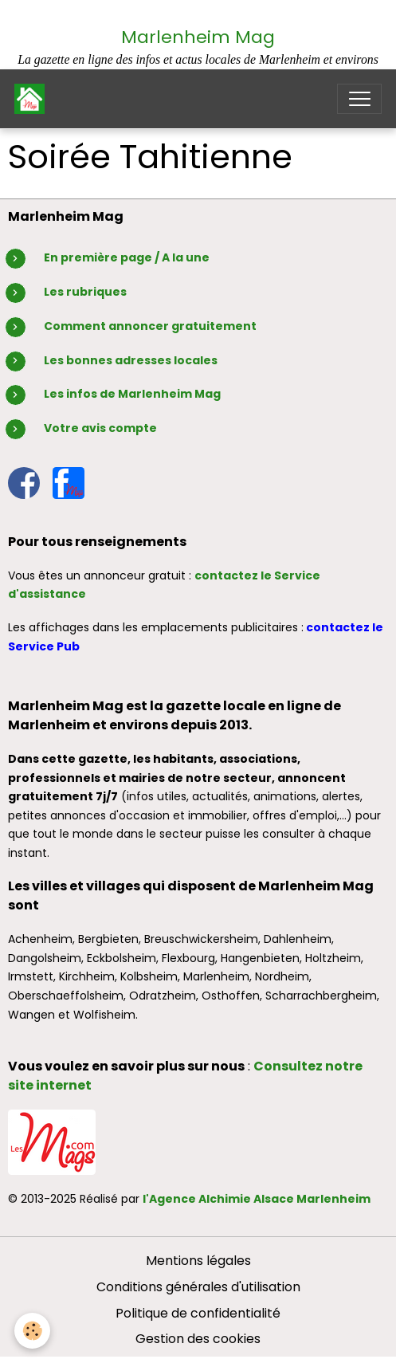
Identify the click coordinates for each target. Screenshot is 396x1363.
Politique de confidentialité (198, 1313)
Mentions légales (198, 1260)
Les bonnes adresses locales (131, 360)
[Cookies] (32, 1331)
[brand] (33, 99)
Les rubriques (85, 292)
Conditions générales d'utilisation (198, 1287)
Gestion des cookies (198, 1339)
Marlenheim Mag (198, 37)
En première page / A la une (127, 257)
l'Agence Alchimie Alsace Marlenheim (257, 1199)
